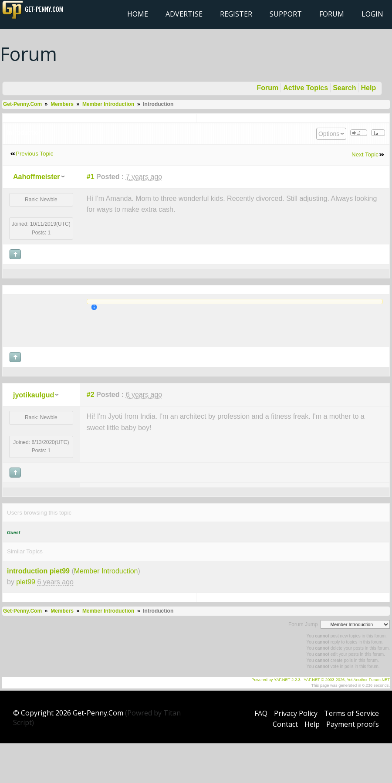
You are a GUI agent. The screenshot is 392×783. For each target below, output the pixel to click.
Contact (285, 724)
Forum (331, 14)
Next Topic (364, 154)
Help (368, 88)
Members (62, 104)
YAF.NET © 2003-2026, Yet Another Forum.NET (347, 680)
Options (328, 133)
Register (236, 14)
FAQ (260, 713)
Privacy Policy (296, 713)
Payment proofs (352, 724)
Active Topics (305, 88)
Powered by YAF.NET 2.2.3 (276, 680)
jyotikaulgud (33, 395)
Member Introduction (108, 104)
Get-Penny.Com (22, 104)
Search (344, 88)
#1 (91, 176)
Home (137, 14)
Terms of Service (351, 713)
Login (372, 14)
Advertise (184, 14)
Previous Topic (34, 153)
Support (286, 14)
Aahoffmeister (36, 176)
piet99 (25, 582)
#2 (91, 394)
